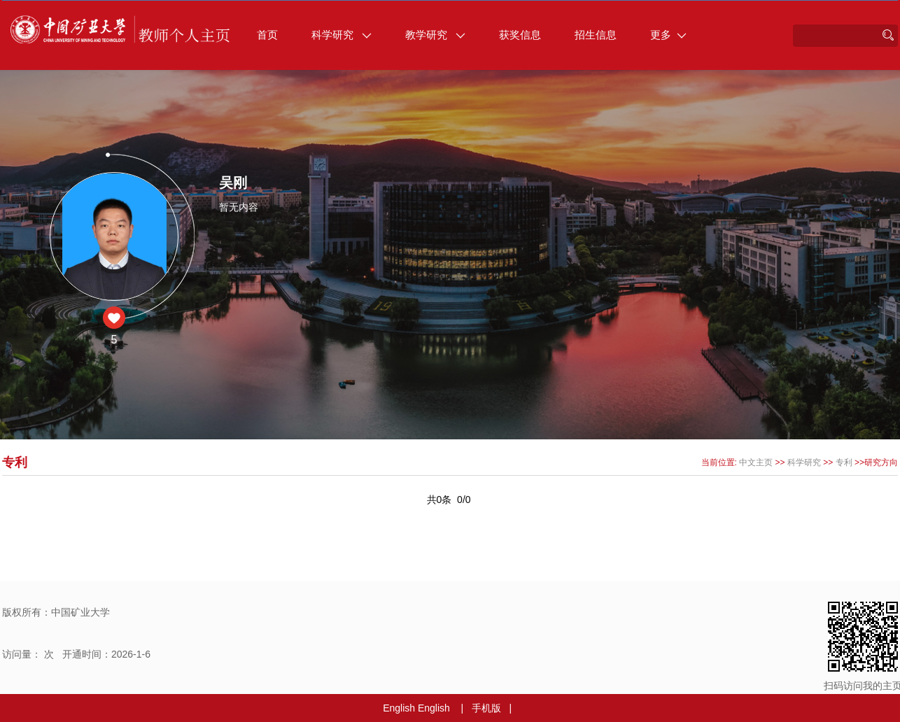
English (399, 708)
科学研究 (341, 35)
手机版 (486, 708)
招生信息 (596, 35)
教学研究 (435, 35)
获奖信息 (520, 35)
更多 (668, 35)
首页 (267, 35)
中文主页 (756, 462)
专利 (844, 462)
